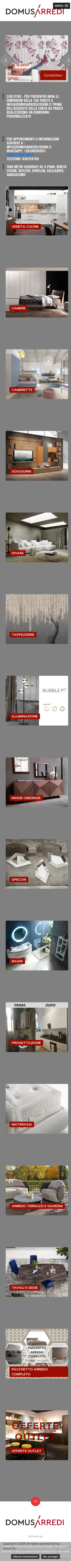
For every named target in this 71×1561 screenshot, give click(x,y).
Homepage (35, 1536)
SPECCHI (19, 879)
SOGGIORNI (21, 471)
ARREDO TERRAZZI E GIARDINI (37, 1206)
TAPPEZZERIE (23, 634)
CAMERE (19, 308)
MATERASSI (22, 1124)
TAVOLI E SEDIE (25, 1287)
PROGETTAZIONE (26, 1043)
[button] (61, 6)
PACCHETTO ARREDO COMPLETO (30, 1371)
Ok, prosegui (50, 1556)
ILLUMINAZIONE (25, 716)
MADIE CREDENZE (26, 798)
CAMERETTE (22, 390)
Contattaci (53, 75)
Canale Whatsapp (20, 154)
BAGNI (17, 961)
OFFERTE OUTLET (26, 1451)
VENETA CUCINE (25, 226)
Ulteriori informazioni (25, 1556)
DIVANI (17, 553)
